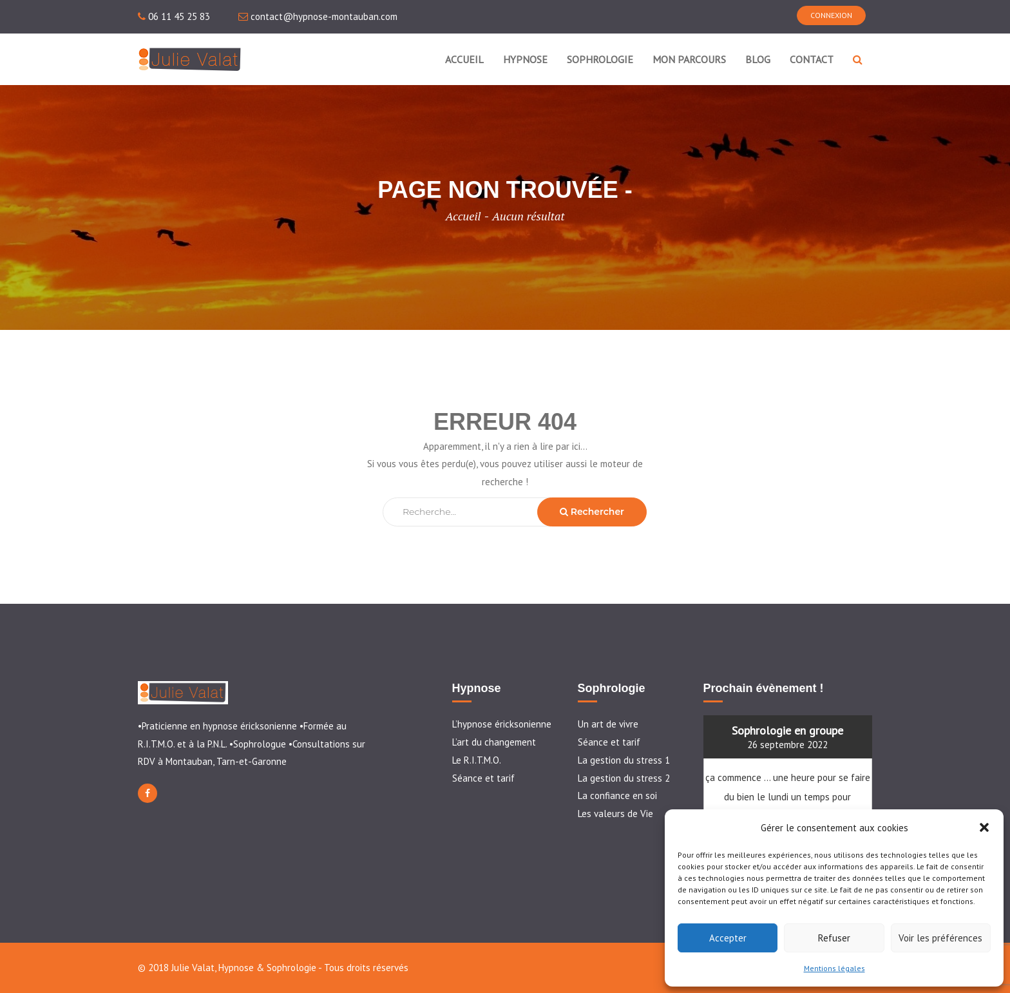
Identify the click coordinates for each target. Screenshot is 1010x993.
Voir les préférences (940, 938)
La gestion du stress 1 (624, 760)
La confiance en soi (617, 795)
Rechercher (592, 511)
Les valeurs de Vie (615, 813)
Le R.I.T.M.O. (476, 760)
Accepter (728, 938)
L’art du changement (494, 742)
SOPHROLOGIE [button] (600, 59)
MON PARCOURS (689, 59)
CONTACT (812, 59)
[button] (984, 827)
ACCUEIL (464, 59)
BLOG (757, 59)
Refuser (834, 938)
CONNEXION (831, 15)
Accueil (463, 216)
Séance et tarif (483, 778)
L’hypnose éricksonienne (501, 724)
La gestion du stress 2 (624, 778)
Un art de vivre (608, 724)
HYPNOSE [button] (525, 59)
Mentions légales (834, 968)
